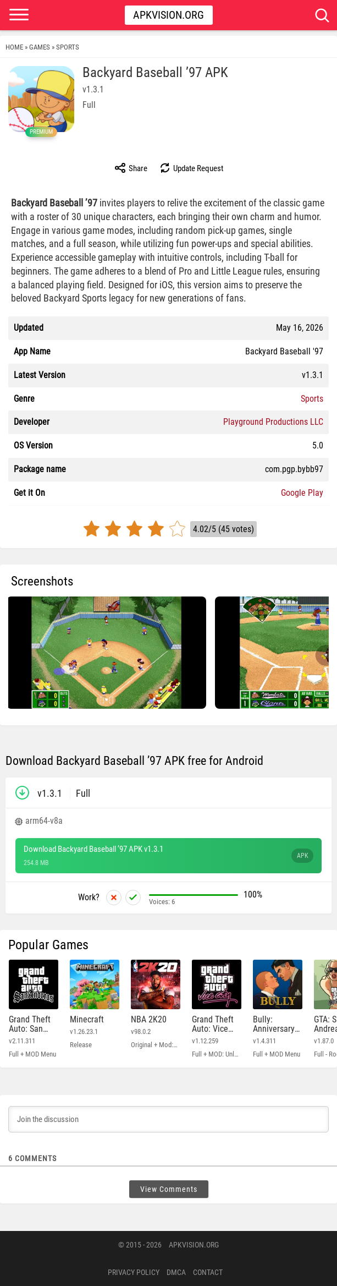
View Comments (168, 1189)
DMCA (176, 1272)
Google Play (302, 493)
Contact (208, 1272)
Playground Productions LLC (273, 422)
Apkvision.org (168, 14)
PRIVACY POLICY (133, 1272)
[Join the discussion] (168, 1119)
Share (130, 167)
